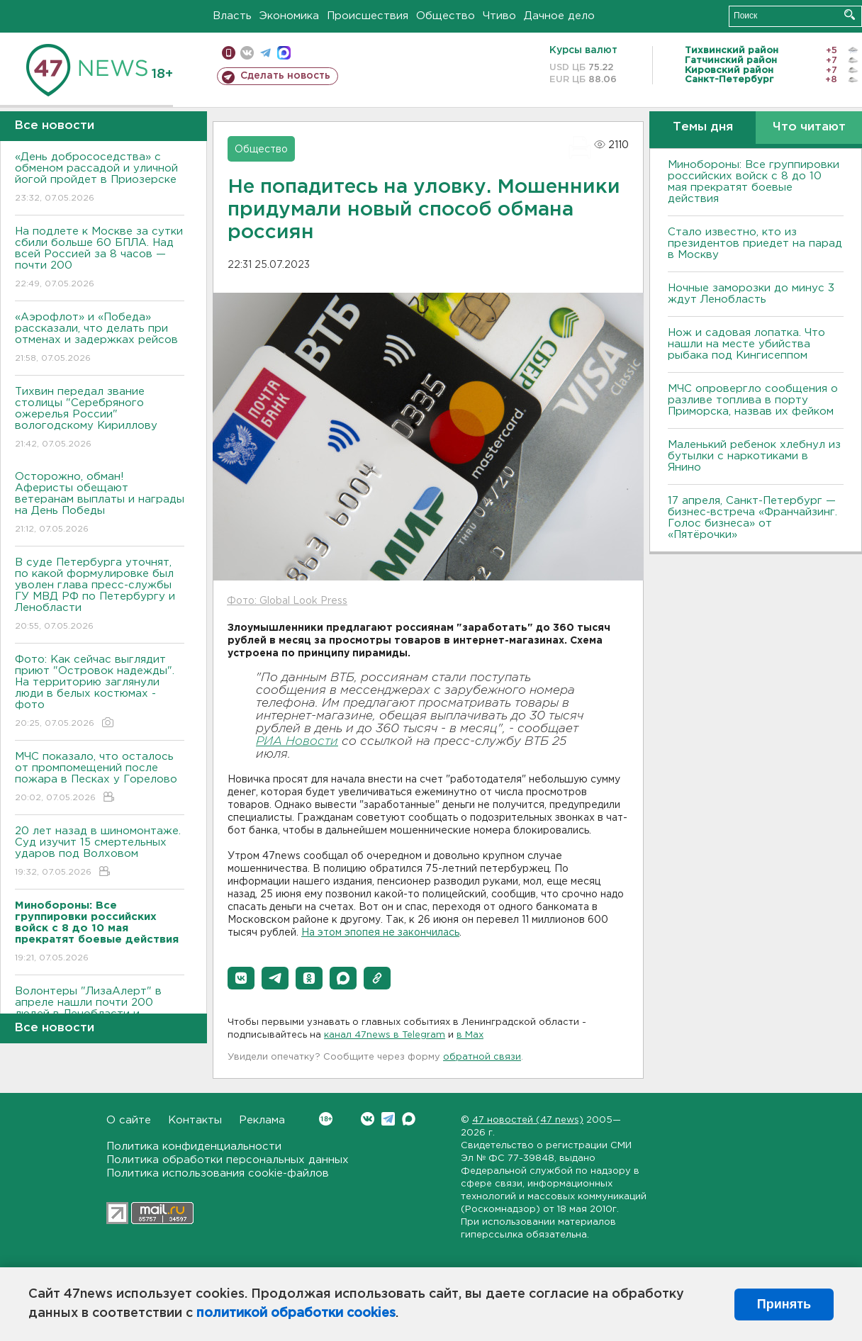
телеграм (265, 53)
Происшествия (367, 16)
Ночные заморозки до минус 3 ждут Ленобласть (751, 294)
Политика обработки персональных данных (227, 1160)
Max (408, 1119)
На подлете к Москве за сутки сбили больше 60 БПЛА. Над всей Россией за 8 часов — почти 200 (99, 258)
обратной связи (482, 1057)
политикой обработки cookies (296, 1313)
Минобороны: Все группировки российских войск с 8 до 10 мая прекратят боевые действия (753, 181)
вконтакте (247, 53)
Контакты (195, 1120)
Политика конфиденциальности (193, 1146)
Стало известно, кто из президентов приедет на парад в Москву (755, 243)
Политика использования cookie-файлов (217, 1173)
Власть (232, 16)
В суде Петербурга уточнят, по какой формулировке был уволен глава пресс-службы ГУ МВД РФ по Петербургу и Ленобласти (99, 595)
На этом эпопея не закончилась (380, 932)
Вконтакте (325, 1119)
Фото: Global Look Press (287, 601)
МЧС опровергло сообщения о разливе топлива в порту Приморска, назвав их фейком (753, 400)
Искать (849, 14)
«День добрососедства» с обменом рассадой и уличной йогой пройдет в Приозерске (99, 178)
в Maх (470, 1035)
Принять (784, 1304)
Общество (445, 16)
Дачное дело (559, 16)
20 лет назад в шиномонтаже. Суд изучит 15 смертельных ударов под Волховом (99, 852)
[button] (241, 978)
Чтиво (499, 16)
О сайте (128, 1120)
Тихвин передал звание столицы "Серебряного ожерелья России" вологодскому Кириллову (99, 418)
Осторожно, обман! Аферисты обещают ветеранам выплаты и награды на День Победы (99, 503)
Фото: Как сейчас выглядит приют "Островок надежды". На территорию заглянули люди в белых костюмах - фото (99, 692)
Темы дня (703, 127)
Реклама (262, 1120)
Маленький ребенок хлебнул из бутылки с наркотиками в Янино (754, 456)
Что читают (809, 127)
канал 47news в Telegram (384, 1035)
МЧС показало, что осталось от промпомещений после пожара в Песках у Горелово (99, 778)
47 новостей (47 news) (527, 1120)
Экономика (289, 16)
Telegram (388, 1119)
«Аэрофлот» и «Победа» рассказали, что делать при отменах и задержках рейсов (99, 338)
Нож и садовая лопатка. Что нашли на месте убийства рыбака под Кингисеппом (746, 344)
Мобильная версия (228, 53)
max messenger (284, 53)
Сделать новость (285, 76)
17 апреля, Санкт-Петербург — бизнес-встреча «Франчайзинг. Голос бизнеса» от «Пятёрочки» (752, 517)
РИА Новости (297, 741)
